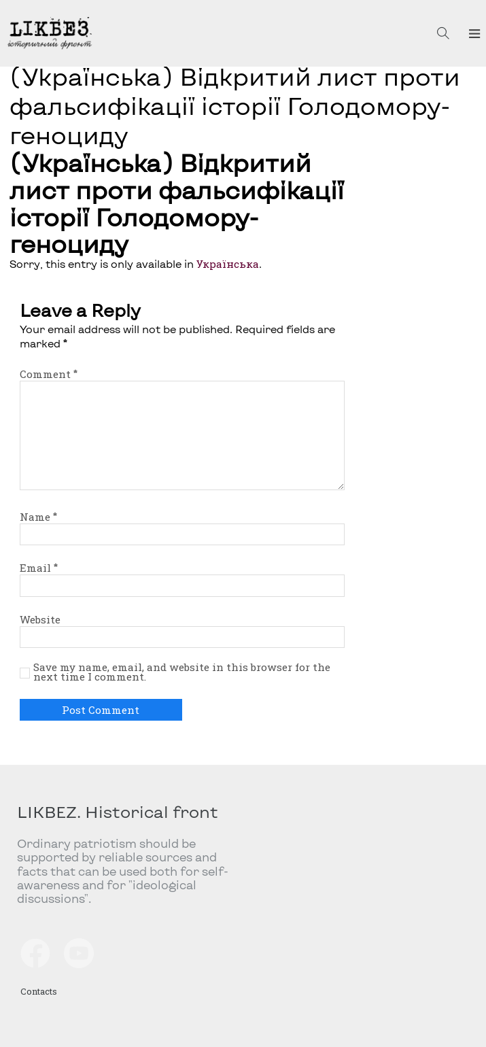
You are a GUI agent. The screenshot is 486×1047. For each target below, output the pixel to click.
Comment (48, 374)
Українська (227, 264)
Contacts (38, 991)
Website (40, 619)
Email (39, 567)
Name (38, 517)
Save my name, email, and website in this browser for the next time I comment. (181, 672)
